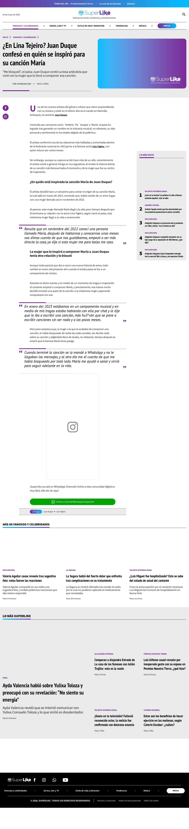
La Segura (71, 571)
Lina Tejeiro (63, 512)
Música (146, 25)
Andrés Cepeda (152, 206)
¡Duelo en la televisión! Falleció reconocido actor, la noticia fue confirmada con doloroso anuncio (115, 732)
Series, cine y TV (55, 25)
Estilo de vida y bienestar (91, 25)
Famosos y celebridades (21, 25)
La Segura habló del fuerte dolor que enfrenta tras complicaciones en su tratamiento (90, 581)
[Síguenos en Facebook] (35, 795)
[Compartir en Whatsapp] (6, 117)
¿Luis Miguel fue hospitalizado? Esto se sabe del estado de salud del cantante (155, 580)
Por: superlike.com (22, 84)
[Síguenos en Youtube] (65, 795)
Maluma (132, 3)
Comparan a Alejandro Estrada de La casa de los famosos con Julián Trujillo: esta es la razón (114, 669)
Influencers (151, 223)
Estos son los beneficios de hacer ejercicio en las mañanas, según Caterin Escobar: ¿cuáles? (164, 730)
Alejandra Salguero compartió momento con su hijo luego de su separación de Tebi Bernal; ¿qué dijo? (164, 246)
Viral (5, 683)
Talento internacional (157, 192)
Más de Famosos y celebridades (28, 525)
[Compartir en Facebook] (6, 108)
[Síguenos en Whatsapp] (54, 795)
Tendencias (124, 25)
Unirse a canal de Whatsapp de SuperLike (73, 502)
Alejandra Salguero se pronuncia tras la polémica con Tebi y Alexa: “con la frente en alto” (163, 229)
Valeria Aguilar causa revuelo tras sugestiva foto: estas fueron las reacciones (31, 580)
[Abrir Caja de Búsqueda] (183, 15)
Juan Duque (48, 512)
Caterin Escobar (152, 720)
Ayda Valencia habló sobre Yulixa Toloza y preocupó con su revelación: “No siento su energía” (45, 698)
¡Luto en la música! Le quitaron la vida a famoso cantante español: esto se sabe (162, 197)
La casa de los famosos (110, 3)
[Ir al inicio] (94, 14)
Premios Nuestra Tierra (81, 3)
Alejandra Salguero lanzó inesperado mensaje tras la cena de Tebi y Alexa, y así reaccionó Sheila (164, 263)
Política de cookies (154, 816)
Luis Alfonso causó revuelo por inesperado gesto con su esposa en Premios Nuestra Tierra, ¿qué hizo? (164, 672)
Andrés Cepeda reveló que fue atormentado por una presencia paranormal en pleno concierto (163, 213)
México (171, 25)
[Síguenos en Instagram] (44, 795)
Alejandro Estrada (104, 659)
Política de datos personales (130, 816)
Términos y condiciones (104, 816)
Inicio (6, 37)
